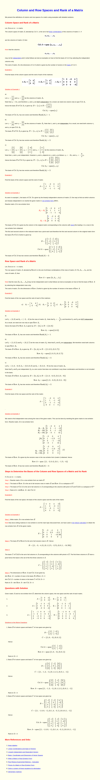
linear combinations (55, 32)
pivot (72, 225)
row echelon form (48, 201)
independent (17, 58)
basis (69, 65)
